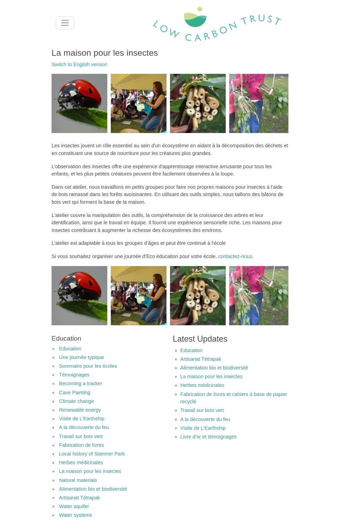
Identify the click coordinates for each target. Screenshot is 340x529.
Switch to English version (79, 64)
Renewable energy (80, 410)
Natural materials (78, 480)
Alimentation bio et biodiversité (93, 489)
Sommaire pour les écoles (88, 366)
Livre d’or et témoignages (208, 436)
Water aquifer (74, 506)
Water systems (75, 515)
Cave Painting (75, 392)
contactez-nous (235, 256)
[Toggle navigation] (65, 22)
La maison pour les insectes (90, 471)
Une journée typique (81, 357)
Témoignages (74, 375)
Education (70, 348)
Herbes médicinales (81, 462)
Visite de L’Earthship (82, 418)
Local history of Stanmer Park (92, 454)
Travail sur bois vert (81, 436)
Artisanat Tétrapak (79, 497)
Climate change (76, 401)
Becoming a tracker (80, 383)
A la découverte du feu (84, 427)
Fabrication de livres (81, 445)
